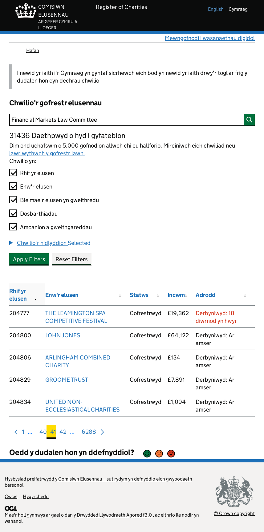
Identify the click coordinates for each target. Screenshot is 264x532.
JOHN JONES (62, 335)
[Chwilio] (132, 120)
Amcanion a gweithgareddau (56, 227)
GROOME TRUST (66, 379)
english (216, 9)
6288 (89, 433)
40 (43, 433)
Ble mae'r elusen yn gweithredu (59, 200)
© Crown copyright (234, 513)
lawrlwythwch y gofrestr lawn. (47, 153)
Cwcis (11, 496)
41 (53, 433)
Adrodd (205, 294)
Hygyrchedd (36, 496)
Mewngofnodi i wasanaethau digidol (210, 38)
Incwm (176, 294)
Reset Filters (71, 259)
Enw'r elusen (36, 186)
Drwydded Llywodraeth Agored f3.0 (114, 515)
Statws (139, 294)
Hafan (32, 50)
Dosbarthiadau (39, 213)
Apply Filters (29, 259)
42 (63, 433)
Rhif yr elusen (37, 173)
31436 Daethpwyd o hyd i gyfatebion (67, 135)
